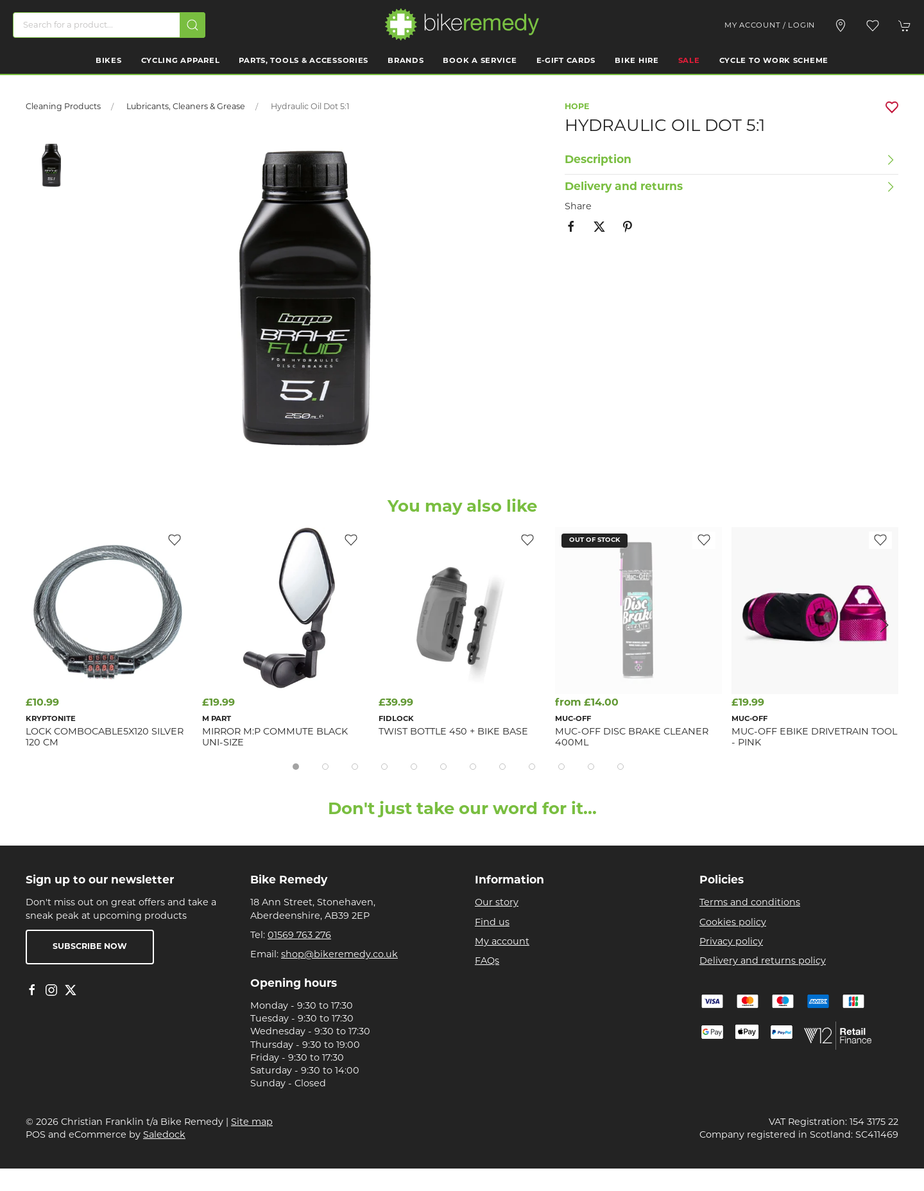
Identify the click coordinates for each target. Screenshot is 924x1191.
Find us (492, 923)
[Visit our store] (840, 25)
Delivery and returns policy (762, 961)
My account (502, 942)
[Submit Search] (192, 25)
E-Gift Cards (566, 61)
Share (578, 207)
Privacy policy (731, 942)
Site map (252, 1122)
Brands (406, 61)
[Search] (109, 25)
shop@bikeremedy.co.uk (339, 955)
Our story (496, 903)
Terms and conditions (749, 903)
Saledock (164, 1135)
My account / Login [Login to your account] (769, 26)
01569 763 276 (299, 936)
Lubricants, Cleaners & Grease (185, 107)
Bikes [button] (109, 61)
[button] (872, 25)
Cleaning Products (63, 107)
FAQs (487, 961)
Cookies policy (732, 923)
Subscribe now (90, 947)
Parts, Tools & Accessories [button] (303, 61)
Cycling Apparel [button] (180, 61)
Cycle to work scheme (773, 61)
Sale (689, 61)
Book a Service (480, 61)
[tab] (296, 766)
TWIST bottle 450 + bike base (453, 732)
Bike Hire (636, 61)
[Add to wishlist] (527, 540)
